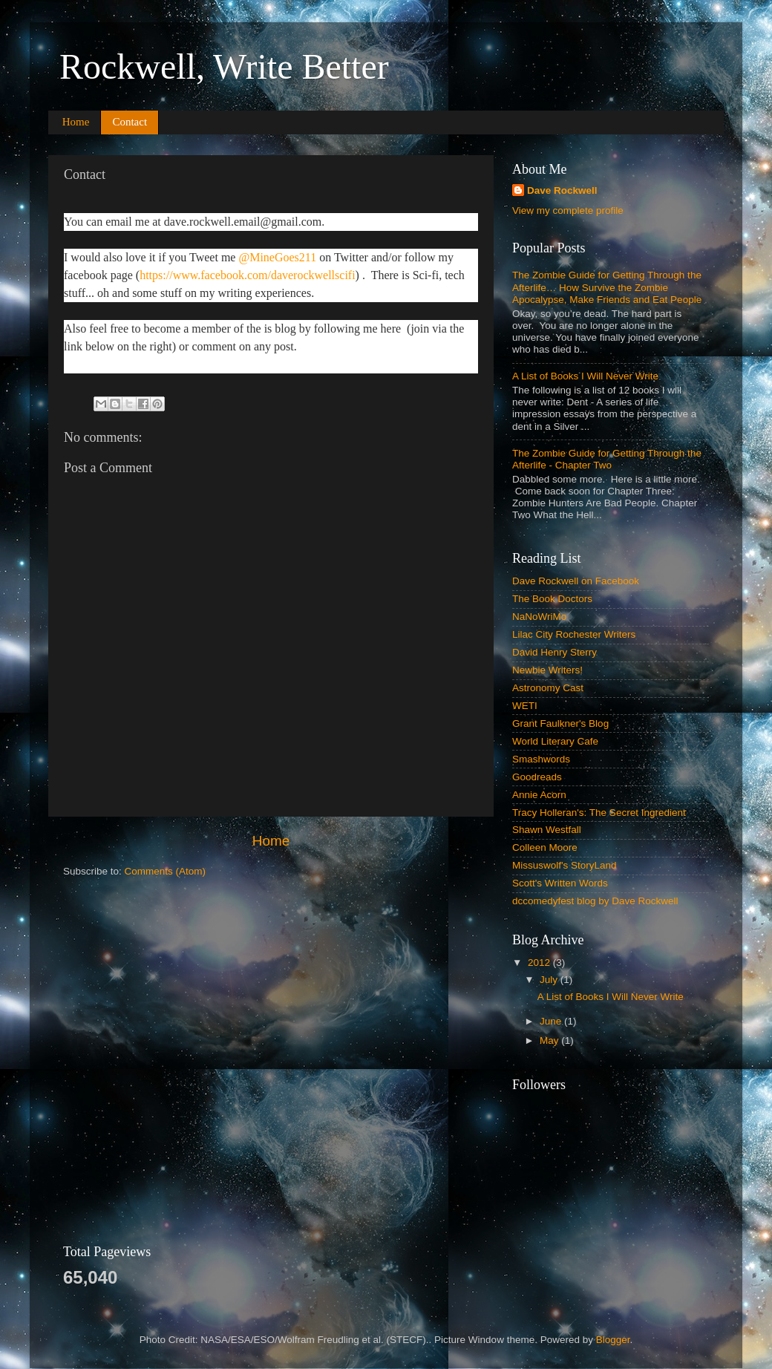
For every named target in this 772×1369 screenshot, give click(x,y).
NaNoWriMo (539, 616)
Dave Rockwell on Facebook (575, 581)
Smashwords (541, 759)
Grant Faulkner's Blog (560, 723)
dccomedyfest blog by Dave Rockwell (595, 900)
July (550, 979)
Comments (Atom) (165, 871)
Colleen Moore (545, 847)
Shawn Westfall (546, 829)
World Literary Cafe (555, 741)
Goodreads (537, 776)
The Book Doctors (552, 598)
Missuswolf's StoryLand (564, 865)
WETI (524, 705)
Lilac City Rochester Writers (573, 634)
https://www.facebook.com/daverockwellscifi (247, 275)
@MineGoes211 (277, 257)
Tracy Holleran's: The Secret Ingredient (599, 812)
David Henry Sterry (554, 652)
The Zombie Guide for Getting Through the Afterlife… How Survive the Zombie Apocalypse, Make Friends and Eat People (606, 286)
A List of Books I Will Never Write (585, 376)
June (552, 1021)
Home (76, 122)
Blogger (613, 1339)
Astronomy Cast (547, 687)
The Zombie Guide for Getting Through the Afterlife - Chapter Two (606, 459)
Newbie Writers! (547, 670)
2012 (540, 962)
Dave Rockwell (562, 190)
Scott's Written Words (560, 883)
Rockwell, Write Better (224, 66)
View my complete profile (568, 210)
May (550, 1040)
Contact (129, 122)
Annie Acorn (539, 794)
